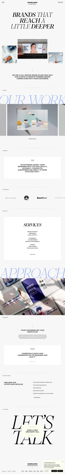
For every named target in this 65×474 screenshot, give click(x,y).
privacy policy (52, 467)
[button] (62, 461)
